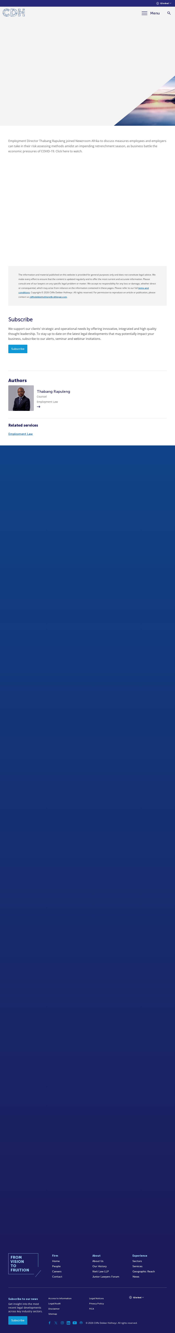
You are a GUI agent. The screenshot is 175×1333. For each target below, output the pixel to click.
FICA (91, 1308)
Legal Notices (96, 1298)
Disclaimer (54, 1308)
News (135, 1276)
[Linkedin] (69, 1323)
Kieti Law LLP (100, 1271)
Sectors (137, 1261)
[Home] (14, 13)
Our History (99, 1266)
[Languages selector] (163, 3)
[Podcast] (81, 1323)
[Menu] (151, 13)
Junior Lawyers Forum (105, 1276)
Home (56, 1261)
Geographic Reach (143, 1271)
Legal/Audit (54, 1303)
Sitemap (52, 1314)
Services (137, 1266)
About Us (97, 1261)
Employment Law (20, 434)
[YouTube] (75, 1323)
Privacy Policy (96, 1303)
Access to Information (60, 1298)
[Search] (169, 13)
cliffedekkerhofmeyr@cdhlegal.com (48, 297)
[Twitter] (56, 1323)
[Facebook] (50, 1323)
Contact (57, 1276)
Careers (57, 1271)
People (56, 1266)
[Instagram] (62, 1323)
